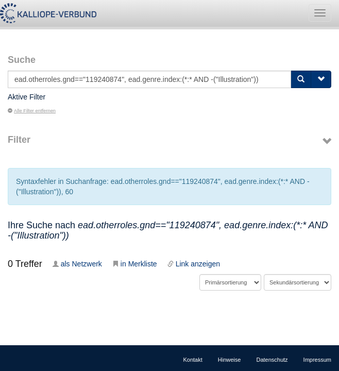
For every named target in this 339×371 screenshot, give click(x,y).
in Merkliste (134, 264)
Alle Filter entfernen (32, 110)
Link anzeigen (193, 264)
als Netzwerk (77, 264)
